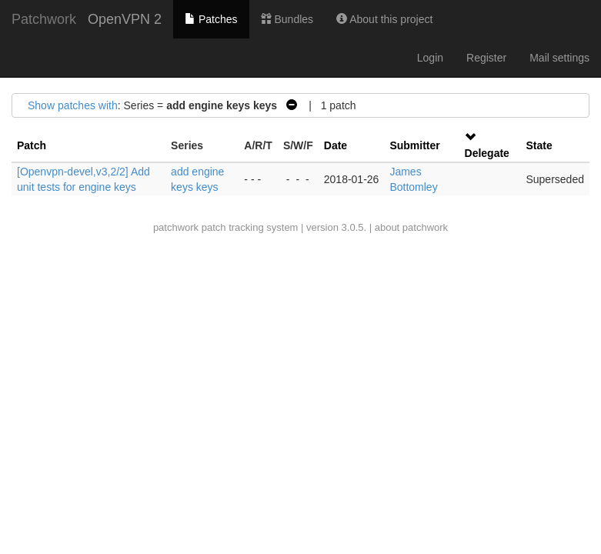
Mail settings (559, 58)
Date (335, 145)
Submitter (414, 145)
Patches (211, 19)
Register (486, 58)
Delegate (487, 153)
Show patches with (73, 105)
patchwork (176, 227)
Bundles (287, 19)
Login (430, 58)
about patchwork (411, 227)
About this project (384, 19)
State (539, 145)
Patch (31, 145)
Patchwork (44, 19)
